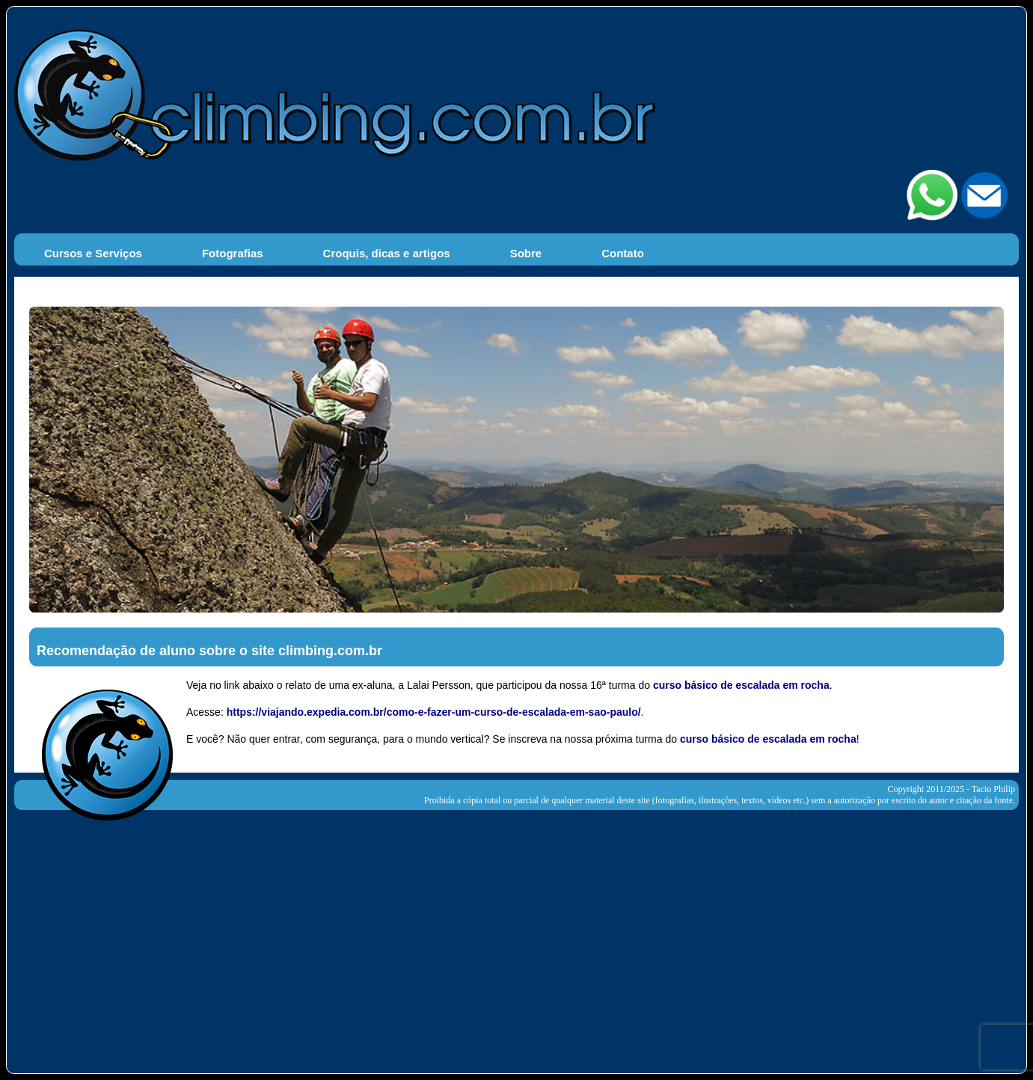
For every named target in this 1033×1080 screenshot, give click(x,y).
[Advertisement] (517, 938)
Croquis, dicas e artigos (386, 253)
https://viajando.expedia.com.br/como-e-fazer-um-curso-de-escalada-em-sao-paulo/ (434, 712)
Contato (622, 253)
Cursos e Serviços (93, 253)
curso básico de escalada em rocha (741, 685)
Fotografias (232, 253)
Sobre (526, 253)
